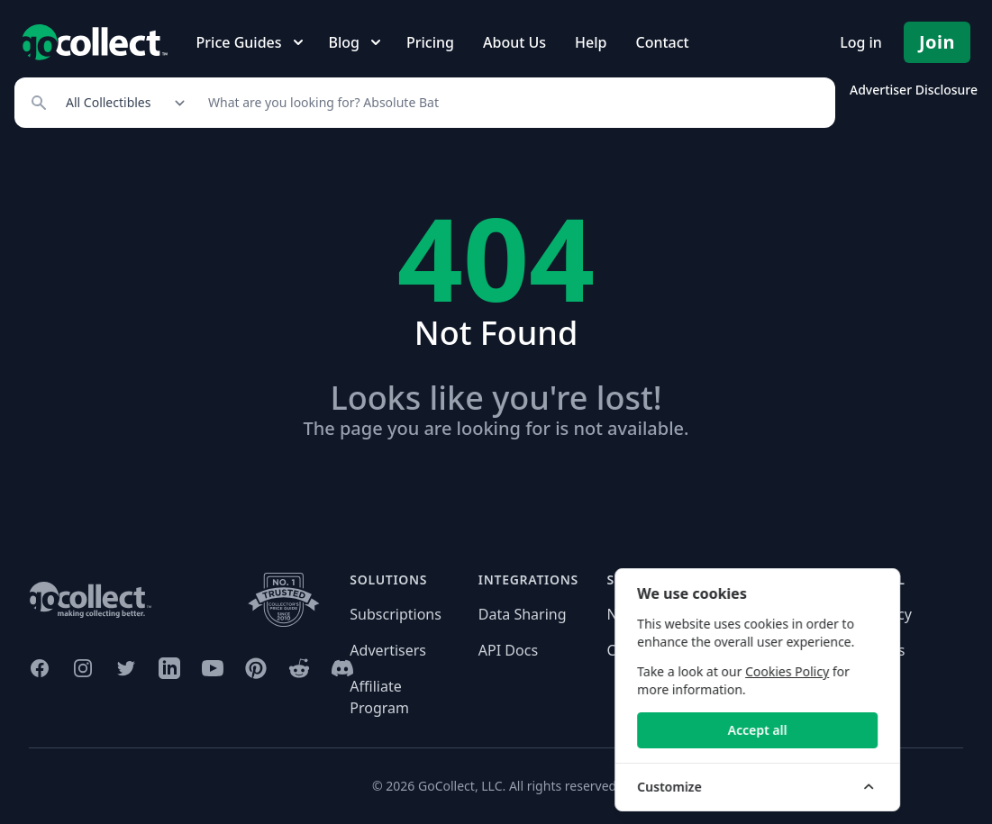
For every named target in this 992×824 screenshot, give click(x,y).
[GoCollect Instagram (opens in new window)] (83, 668)
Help (590, 42)
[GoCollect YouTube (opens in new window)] (212, 668)
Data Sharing (522, 614)
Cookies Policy (860, 671)
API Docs (508, 650)
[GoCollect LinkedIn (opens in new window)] (169, 668)
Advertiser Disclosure (914, 89)
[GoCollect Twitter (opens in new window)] (126, 668)
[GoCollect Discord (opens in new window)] (342, 668)
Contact (661, 42)
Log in (861, 42)
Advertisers (388, 650)
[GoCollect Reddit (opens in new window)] (299, 668)
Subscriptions (395, 614)
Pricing (430, 42)
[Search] (512, 102)
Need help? (644, 614)
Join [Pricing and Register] (937, 42)
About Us (514, 42)
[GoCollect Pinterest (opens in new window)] (256, 668)
